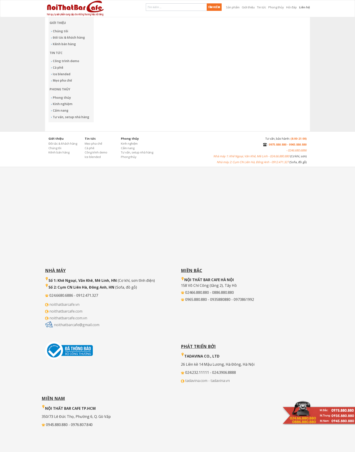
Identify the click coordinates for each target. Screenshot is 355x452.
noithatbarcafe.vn (64, 304)
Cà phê (58, 68)
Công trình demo (66, 61)
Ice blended (61, 74)
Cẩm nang (60, 110)
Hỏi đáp (291, 7)
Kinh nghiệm (62, 104)
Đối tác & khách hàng (69, 37)
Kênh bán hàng (64, 44)
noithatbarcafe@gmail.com (76, 324)
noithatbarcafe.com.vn (68, 317)
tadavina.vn (220, 380)
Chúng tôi (60, 31)
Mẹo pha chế (62, 80)
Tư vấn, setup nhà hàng (71, 117)
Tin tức (261, 7)
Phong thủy (276, 7)
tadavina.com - (198, 380)
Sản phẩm (233, 7)
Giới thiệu (248, 7)
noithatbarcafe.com (65, 311)
